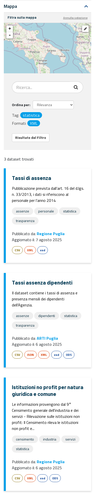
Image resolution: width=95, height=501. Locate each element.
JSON (30, 354)
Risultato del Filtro (30, 137)
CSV (17, 250)
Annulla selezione (75, 17)
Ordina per (20, 104)
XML (30, 250)
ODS (69, 354)
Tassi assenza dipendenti (42, 282)
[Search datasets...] (41, 87)
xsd (42, 250)
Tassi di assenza (31, 178)
